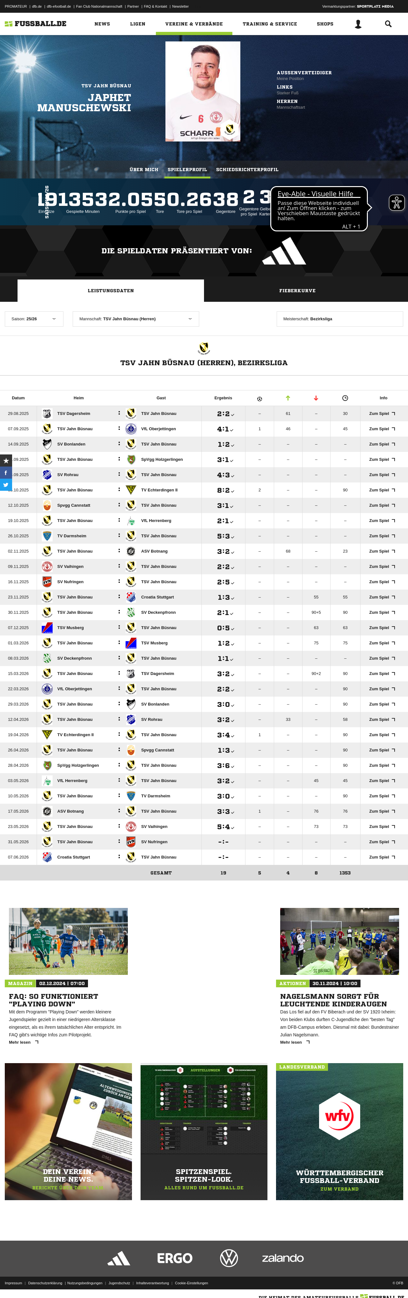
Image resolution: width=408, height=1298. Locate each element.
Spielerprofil (187, 169)
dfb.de (37, 6)
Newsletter (180, 6)
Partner (133, 6)
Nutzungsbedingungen (84, 1283)
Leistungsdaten (111, 290)
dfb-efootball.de (59, 6)
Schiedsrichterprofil (247, 169)
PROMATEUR (16, 6)
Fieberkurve (297, 290)
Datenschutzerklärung (45, 1283)
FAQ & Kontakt (155, 6)
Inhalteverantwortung (152, 1283)
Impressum (13, 1283)
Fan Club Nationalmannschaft (99, 6)
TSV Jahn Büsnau (106, 85)
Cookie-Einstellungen (191, 1283)
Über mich (143, 169)
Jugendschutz (119, 1283)
